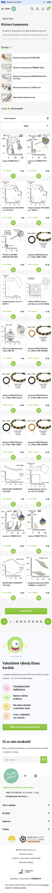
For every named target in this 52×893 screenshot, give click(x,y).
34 (37, 621)
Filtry (36, 126)
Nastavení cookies (26, 854)
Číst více (5, 47)
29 (17, 621)
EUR (49, 2)
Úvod (11, 18)
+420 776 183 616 (14, 792)
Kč (44, 2)
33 (33, 621)
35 (41, 621)
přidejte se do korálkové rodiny (25, 727)
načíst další (26, 611)
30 (21, 621)
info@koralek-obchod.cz (17, 796)
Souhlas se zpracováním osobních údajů (26, 858)
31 (25, 621)
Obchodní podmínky (26, 862)
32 (29, 621)
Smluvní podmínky (19, 888)
